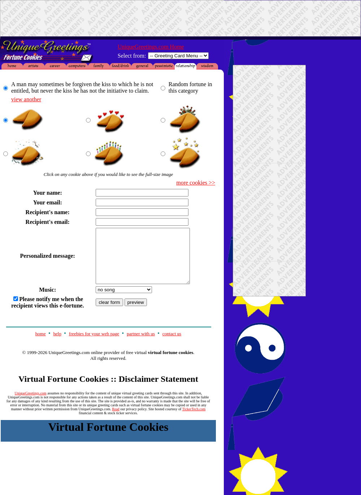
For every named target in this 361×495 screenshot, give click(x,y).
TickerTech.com (194, 420)
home (40, 344)
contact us (171, 344)
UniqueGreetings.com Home (151, 47)
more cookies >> (195, 183)
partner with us (141, 344)
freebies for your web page (94, 344)
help (57, 344)
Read (115, 420)
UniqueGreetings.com (31, 404)
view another (26, 99)
